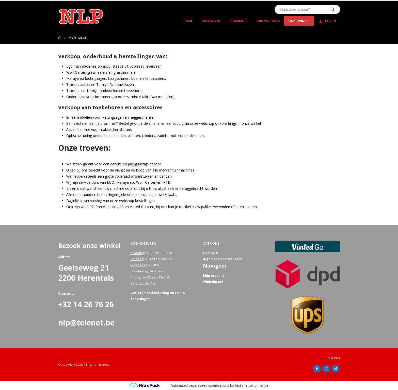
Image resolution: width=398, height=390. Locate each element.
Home (188, 21)
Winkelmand (213, 281)
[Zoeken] (333, 9)
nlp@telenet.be (86, 322)
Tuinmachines (268, 21)
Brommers (238, 21)
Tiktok (336, 368)
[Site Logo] (81, 16)
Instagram (326, 368)
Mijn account (213, 275)
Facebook (317, 368)
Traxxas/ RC (211, 21)
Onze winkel (299, 21)
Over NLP (210, 253)
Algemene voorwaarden (222, 259)
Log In (327, 21)
